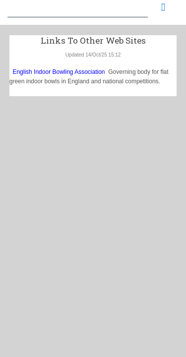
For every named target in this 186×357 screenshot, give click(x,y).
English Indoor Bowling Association (57, 71)
